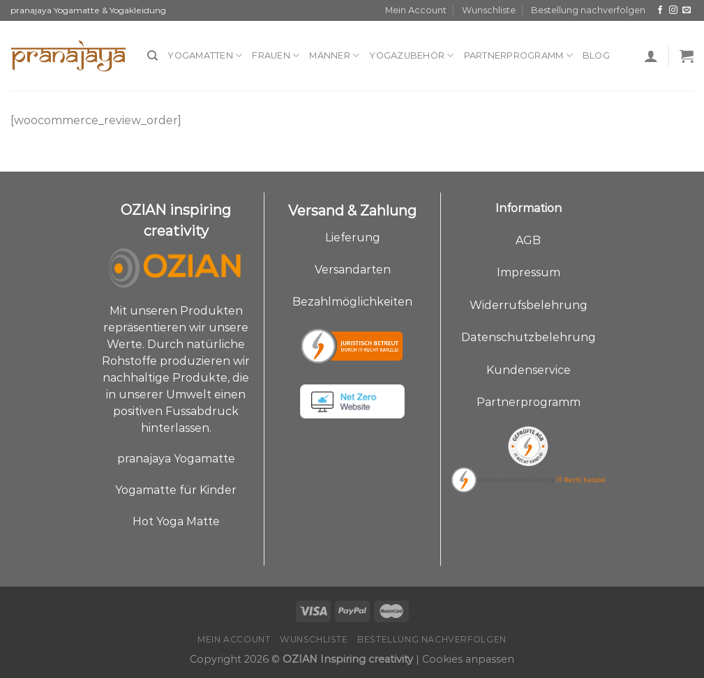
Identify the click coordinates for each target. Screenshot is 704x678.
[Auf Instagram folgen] (673, 10)
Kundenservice (528, 370)
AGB (528, 240)
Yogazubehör (411, 55)
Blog (596, 55)
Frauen (275, 55)
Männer (334, 55)
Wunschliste (489, 10)
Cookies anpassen (468, 659)
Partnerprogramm (518, 55)
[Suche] (152, 56)
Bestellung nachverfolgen (588, 10)
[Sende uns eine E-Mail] (686, 10)
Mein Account (416, 10)
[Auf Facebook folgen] (660, 10)
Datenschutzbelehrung (528, 337)
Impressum (528, 272)
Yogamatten (204, 55)
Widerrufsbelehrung (528, 305)
